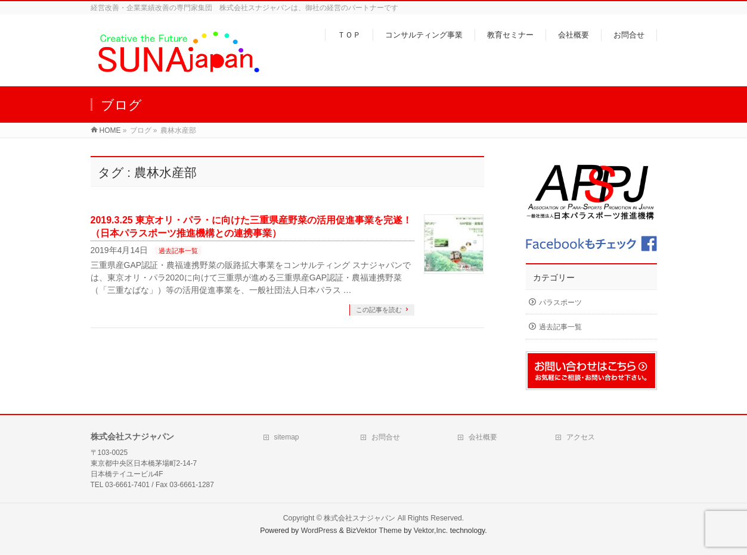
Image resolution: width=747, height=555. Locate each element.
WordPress (319, 530)
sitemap (286, 437)
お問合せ (385, 437)
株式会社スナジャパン (359, 518)
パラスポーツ (560, 302)
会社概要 (483, 437)
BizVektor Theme (374, 530)
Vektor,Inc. (431, 530)
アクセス (580, 437)
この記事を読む (379, 309)
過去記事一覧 (178, 250)
